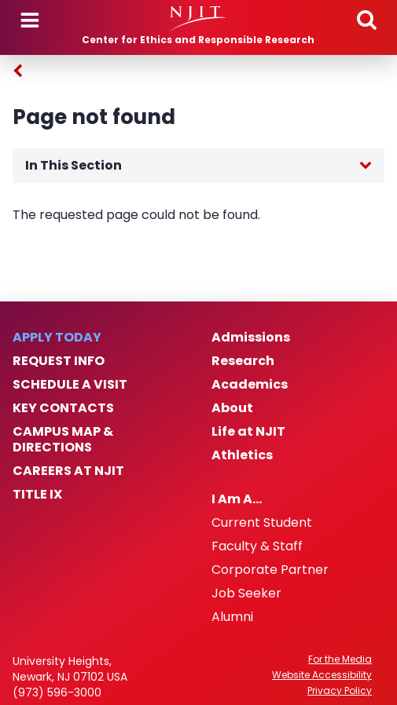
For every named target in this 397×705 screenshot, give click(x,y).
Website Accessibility (322, 675)
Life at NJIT (248, 432)
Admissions (250, 337)
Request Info (59, 361)
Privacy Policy (339, 691)
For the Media (340, 659)
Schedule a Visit (70, 385)
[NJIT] (198, 18)
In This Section (73, 165)
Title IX (37, 494)
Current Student (261, 523)
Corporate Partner (270, 570)
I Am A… (236, 499)
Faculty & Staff (257, 546)
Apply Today (57, 337)
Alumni (232, 617)
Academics (249, 385)
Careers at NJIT (68, 471)
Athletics (242, 455)
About (232, 408)
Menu (30, 20)
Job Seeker (246, 593)
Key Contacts (63, 408)
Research (242, 361)
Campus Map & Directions (63, 439)
